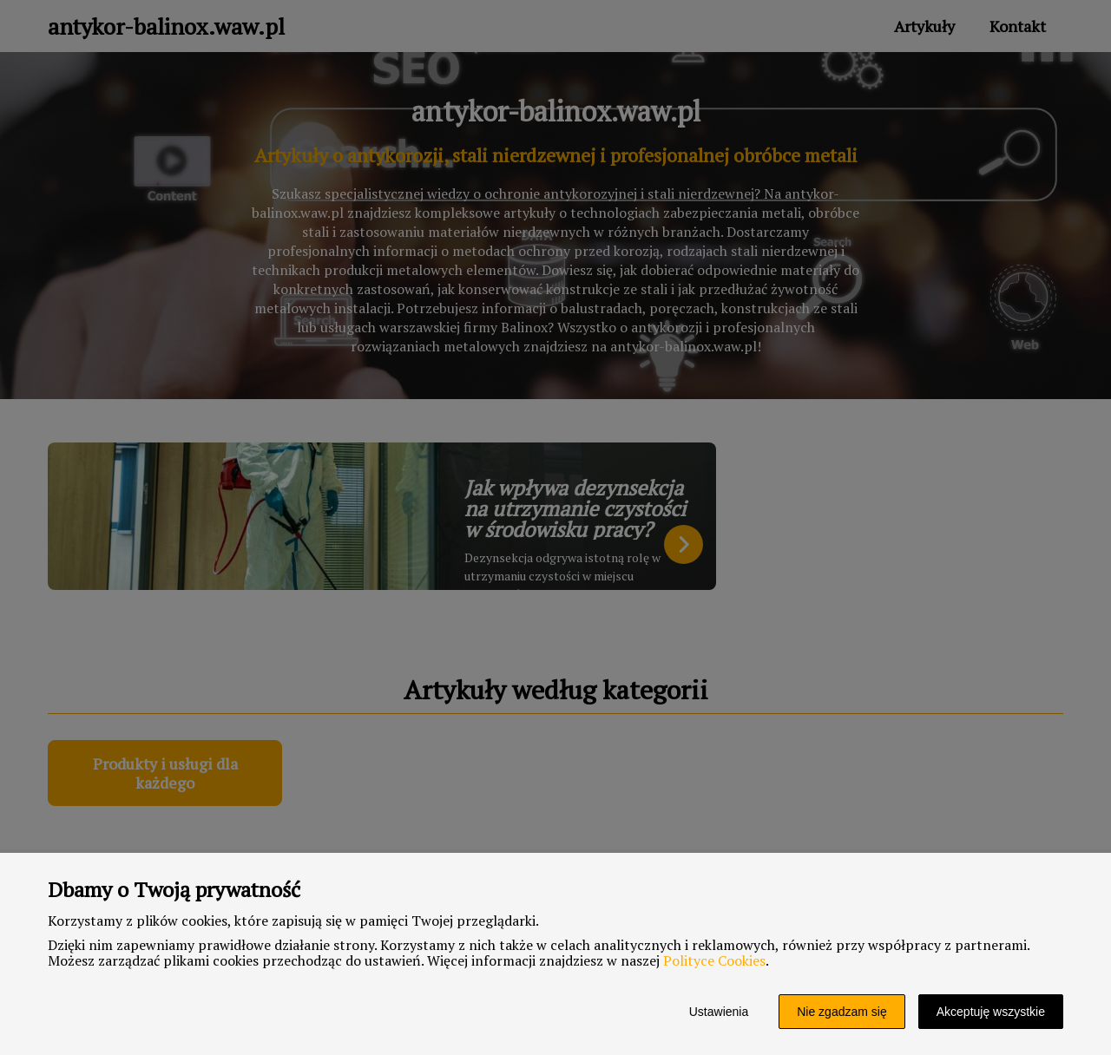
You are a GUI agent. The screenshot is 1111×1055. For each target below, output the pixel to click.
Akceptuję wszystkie (991, 1012)
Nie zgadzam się (842, 1012)
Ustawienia (718, 1012)
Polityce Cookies (714, 960)
